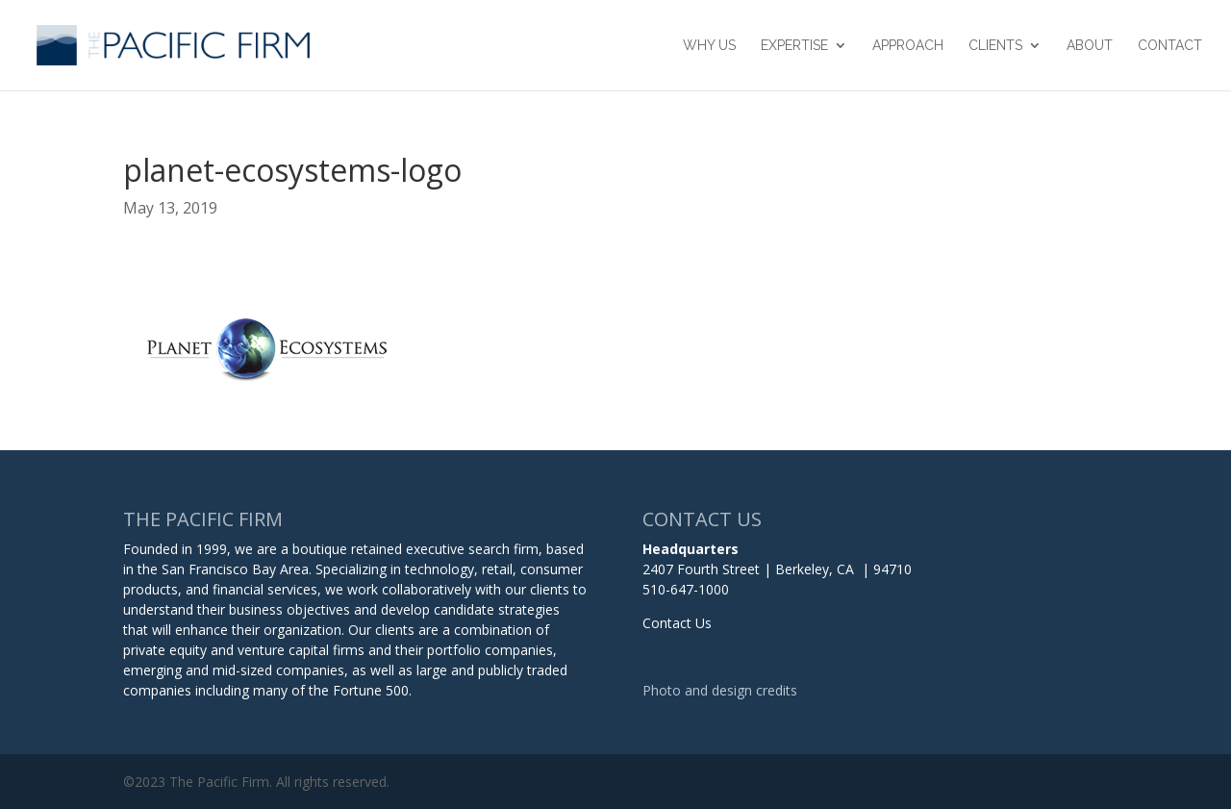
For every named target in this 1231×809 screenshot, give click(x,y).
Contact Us (677, 623)
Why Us (709, 45)
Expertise (794, 45)
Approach (907, 45)
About (1090, 45)
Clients (995, 45)
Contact (1170, 45)
